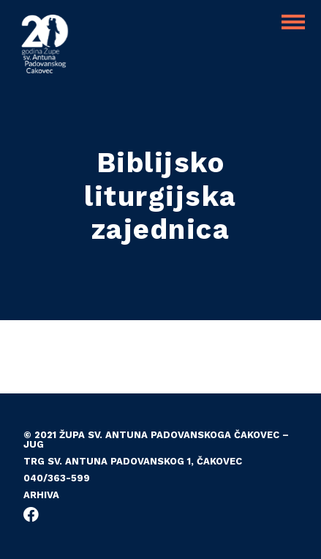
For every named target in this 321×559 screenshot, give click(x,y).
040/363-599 (56, 478)
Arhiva (41, 494)
